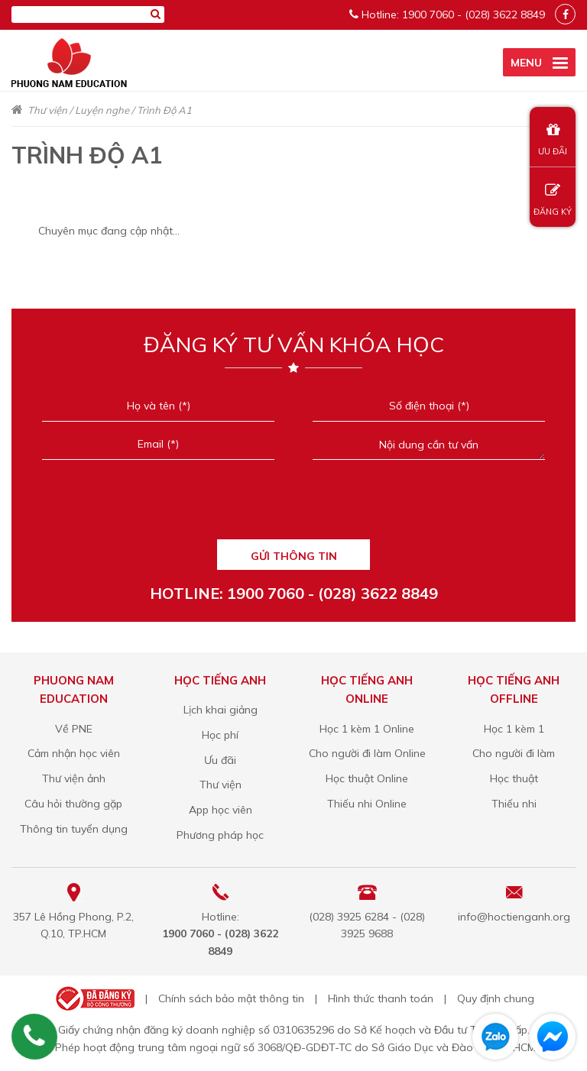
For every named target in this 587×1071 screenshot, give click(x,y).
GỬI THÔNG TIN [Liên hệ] (294, 556)
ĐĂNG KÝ (552, 200)
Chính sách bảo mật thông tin (231, 998)
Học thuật (514, 778)
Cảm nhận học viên (74, 753)
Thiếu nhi (514, 804)
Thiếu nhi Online (367, 804)
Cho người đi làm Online (367, 753)
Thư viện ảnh (73, 778)
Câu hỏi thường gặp (73, 804)
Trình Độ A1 (164, 110)
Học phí (220, 735)
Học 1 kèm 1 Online (366, 729)
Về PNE (73, 729)
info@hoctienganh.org (514, 917)
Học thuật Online (367, 778)
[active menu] (539, 62)
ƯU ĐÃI (552, 139)
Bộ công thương (94, 998)
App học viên (220, 810)
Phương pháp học (220, 835)
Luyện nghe (102, 110)
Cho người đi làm (513, 753)
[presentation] (293, 504)
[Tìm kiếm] (156, 13)
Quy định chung (495, 998)
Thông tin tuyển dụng (74, 829)
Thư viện (47, 110)
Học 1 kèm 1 (514, 729)
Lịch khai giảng (220, 710)
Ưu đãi (220, 760)
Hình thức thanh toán (380, 998)
